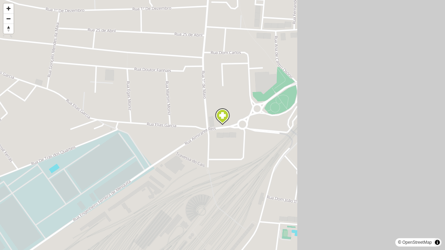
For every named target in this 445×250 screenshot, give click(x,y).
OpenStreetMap (417, 242)
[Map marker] (222, 116)
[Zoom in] (8, 8)
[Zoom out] (8, 19)
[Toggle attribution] (437, 242)
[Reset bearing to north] (8, 29)
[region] (222, 125)
